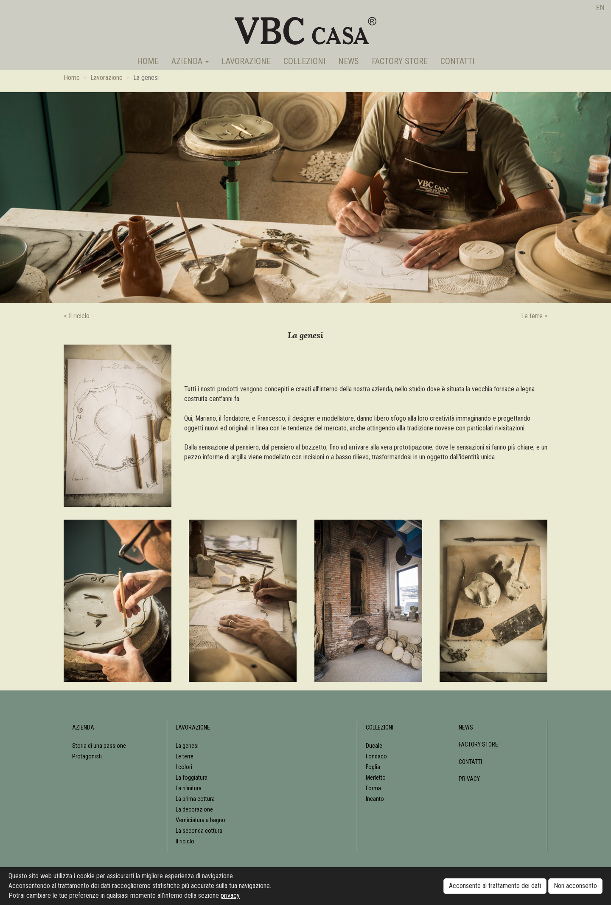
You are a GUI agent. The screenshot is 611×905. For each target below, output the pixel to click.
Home (148, 61)
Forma (373, 788)
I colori (184, 767)
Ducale (374, 745)
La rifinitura (189, 788)
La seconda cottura (199, 830)
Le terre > (534, 316)
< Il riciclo (77, 316)
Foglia (373, 767)
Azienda (83, 727)
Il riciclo (185, 841)
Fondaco (376, 756)
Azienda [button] (190, 61)
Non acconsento (575, 886)
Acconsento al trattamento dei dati (495, 886)
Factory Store (400, 61)
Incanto (375, 798)
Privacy (469, 778)
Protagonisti (87, 756)
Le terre (184, 756)
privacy (230, 895)
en (600, 7)
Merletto (376, 777)
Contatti (457, 61)
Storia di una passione (99, 745)
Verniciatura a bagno (200, 820)
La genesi (187, 745)
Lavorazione (246, 61)
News (348, 61)
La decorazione (194, 809)
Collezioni (304, 61)
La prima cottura (195, 798)
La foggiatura (191, 777)
